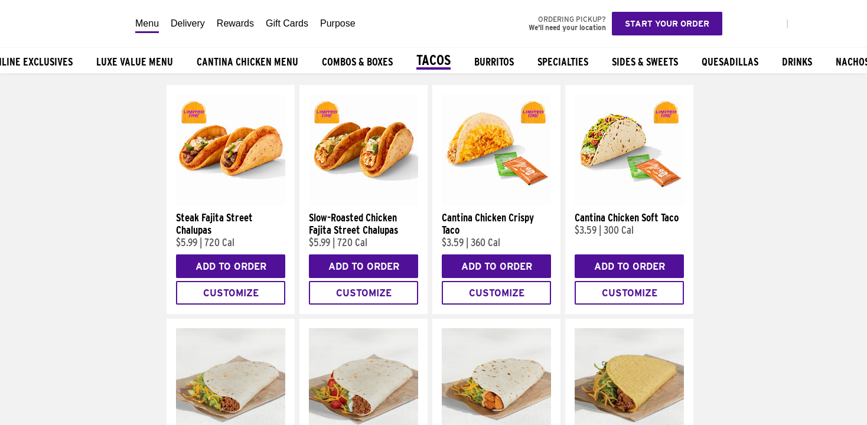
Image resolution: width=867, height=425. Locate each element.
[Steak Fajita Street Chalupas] (230, 202)
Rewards (235, 23)
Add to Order (230, 266)
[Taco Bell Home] (64, 24)
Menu (147, 23)
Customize (231, 293)
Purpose (338, 23)
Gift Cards (287, 23)
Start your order (667, 23)
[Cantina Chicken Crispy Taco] (496, 202)
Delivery (188, 23)
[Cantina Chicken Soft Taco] (629, 202)
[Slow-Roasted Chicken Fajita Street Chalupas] (363, 202)
